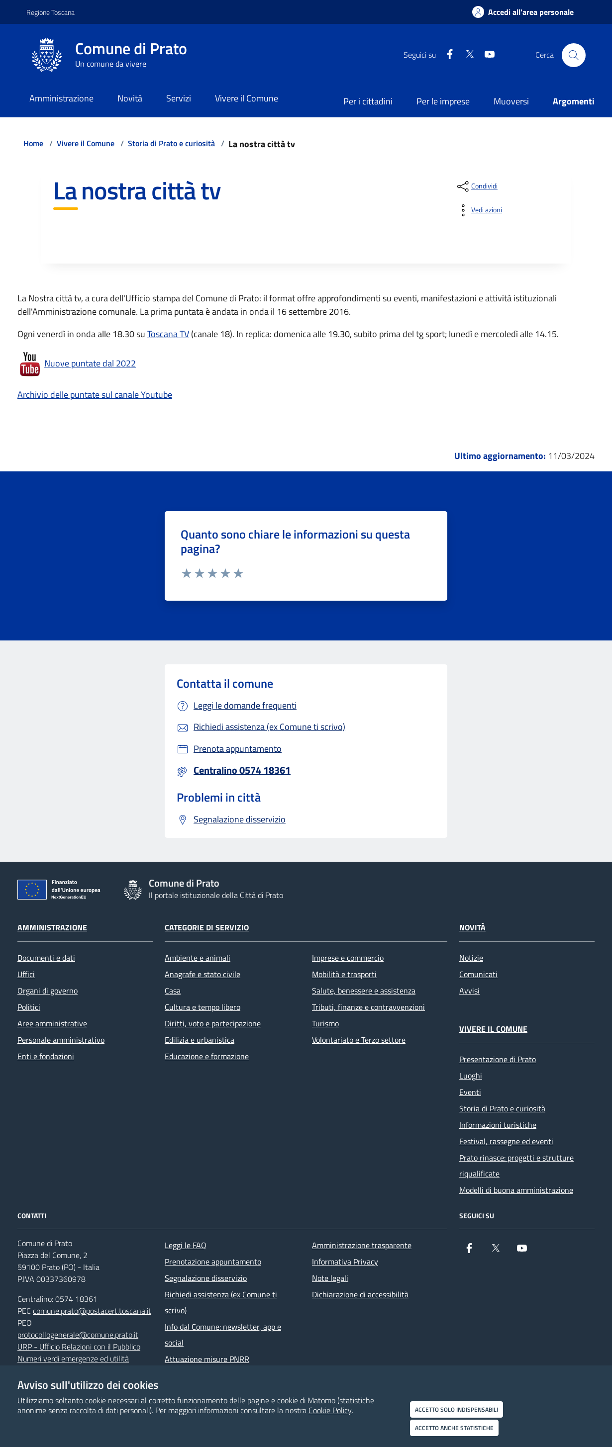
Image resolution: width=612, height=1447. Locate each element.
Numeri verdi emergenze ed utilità (73, 1358)
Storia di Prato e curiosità (171, 143)
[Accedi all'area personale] (523, 12)
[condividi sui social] (476, 186)
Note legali (330, 1278)
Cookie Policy (330, 1410)
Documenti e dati (46, 958)
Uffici (26, 974)
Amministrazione (52, 927)
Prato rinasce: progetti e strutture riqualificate (516, 1165)
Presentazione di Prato (497, 1059)
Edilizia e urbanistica (199, 1040)
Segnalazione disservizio (206, 1278)
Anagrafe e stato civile (202, 974)
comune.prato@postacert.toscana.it (92, 1311)
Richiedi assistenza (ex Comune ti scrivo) (221, 1302)
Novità (472, 927)
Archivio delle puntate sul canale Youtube (94, 394)
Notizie (471, 958)
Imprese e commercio (348, 958)
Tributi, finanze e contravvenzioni (368, 1007)
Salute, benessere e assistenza (363, 990)
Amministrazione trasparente (361, 1245)
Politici (28, 1007)
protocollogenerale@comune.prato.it (77, 1335)
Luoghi (470, 1076)
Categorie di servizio (207, 927)
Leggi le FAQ (185, 1245)
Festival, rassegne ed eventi (506, 1141)
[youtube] (486, 55)
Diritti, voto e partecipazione (213, 1023)
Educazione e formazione (207, 1056)
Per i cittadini (368, 101)
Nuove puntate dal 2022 (90, 363)
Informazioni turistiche (497, 1125)
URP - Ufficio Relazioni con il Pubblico (78, 1347)
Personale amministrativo (60, 1040)
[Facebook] (446, 55)
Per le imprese (443, 101)
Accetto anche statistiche (454, 1428)
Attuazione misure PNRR (207, 1359)
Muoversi (511, 101)
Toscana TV (168, 334)
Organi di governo (47, 990)
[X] (466, 55)
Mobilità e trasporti (344, 974)
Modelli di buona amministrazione (516, 1190)
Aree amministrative (52, 1023)
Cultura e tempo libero (202, 1007)
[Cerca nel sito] (574, 55)
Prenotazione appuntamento (213, 1261)
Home (33, 143)
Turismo (325, 1023)
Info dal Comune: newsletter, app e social (223, 1335)
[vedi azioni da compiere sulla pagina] (478, 210)
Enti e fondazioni (45, 1056)
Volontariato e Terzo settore (359, 1040)
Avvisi (469, 990)
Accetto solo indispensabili (456, 1409)
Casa (173, 990)
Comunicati (478, 974)
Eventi (470, 1092)
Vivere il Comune (85, 143)
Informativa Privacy (345, 1261)
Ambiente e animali (197, 958)
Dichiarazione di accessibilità (360, 1294)
